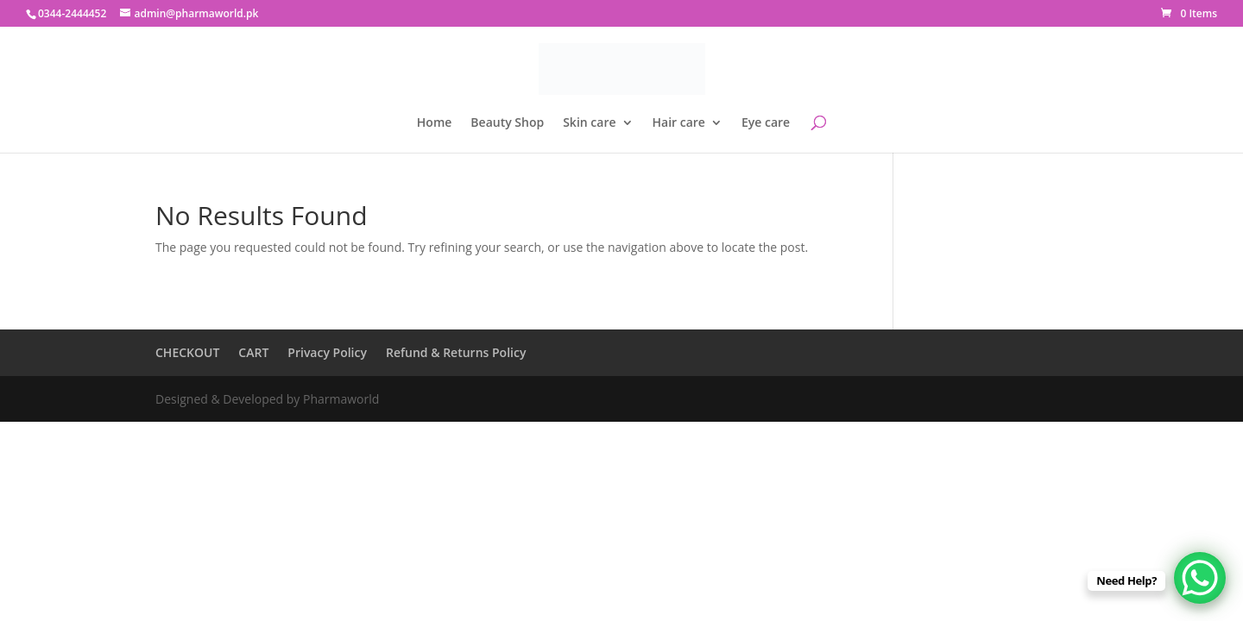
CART (253, 352)
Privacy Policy (327, 352)
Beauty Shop (507, 123)
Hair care (679, 123)
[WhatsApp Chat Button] (1200, 578)
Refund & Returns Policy (456, 352)
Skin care (589, 123)
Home (434, 123)
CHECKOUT (187, 352)
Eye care (765, 123)
